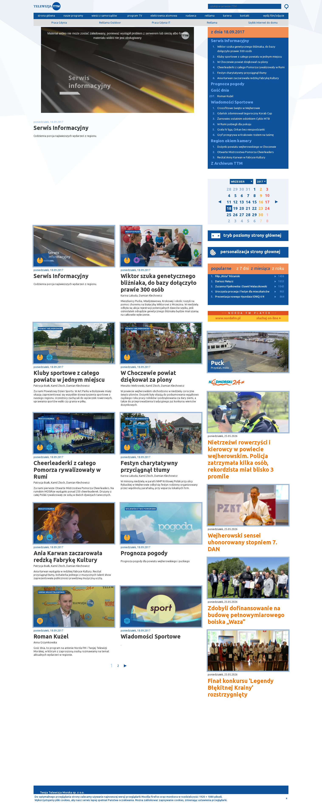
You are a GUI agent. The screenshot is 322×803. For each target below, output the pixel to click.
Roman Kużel (51, 636)
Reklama (212, 22)
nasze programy (73, 15)
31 (248, 189)
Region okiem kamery (231, 141)
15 (254, 202)
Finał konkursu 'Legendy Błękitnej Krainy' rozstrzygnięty (241, 688)
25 (229, 215)
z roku (278, 268)
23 (260, 208)
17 (267, 202)
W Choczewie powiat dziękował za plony (148, 376)
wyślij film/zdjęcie (273, 15)
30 (241, 189)
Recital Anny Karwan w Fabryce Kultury (236, 157)
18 (229, 208)
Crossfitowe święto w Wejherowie (234, 108)
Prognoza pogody (144, 553)
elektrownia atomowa (164, 15)
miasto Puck (133, 231)
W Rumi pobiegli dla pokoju (229, 124)
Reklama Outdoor (110, 22)
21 (248, 208)
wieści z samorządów (104, 15)
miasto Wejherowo (137, 418)
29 (235, 189)
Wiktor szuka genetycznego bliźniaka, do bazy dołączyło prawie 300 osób (158, 283)
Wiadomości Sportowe (151, 636)
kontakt (244, 15)
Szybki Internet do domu (263, 22)
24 (267, 208)
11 (229, 202)
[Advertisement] (75, 191)
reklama (210, 15)
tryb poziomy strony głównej (252, 235)
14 (248, 202)
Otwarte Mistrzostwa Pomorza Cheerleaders (241, 152)
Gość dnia (220, 90)
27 (241, 215)
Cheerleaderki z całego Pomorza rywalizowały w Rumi (67, 470)
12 (235, 202)
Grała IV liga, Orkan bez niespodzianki (236, 129)
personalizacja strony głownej (250, 251)
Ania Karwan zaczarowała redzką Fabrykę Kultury (68, 556)
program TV (134, 15)
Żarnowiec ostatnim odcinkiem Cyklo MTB (239, 118)
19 (235, 208)
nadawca (191, 15)
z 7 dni (242, 268)
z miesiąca (260, 268)
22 (254, 208)
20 (241, 208)
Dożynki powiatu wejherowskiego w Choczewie (242, 147)
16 (260, 202)
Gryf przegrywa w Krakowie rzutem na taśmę (241, 135)
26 (235, 215)
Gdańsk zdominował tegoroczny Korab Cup (240, 113)
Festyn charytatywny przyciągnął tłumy (149, 466)
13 (241, 202)
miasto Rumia (46, 418)
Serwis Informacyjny (61, 276)
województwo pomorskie (141, 509)
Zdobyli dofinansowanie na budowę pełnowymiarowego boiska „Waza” (246, 615)
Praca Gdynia (59, 22)
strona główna (46, 15)
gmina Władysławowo (51, 592)
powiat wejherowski (50, 328)
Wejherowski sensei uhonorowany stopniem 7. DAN (242, 542)
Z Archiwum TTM (227, 163)
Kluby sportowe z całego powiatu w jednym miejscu (69, 376)
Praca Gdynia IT (161, 22)
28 (229, 189)
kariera (227, 15)
